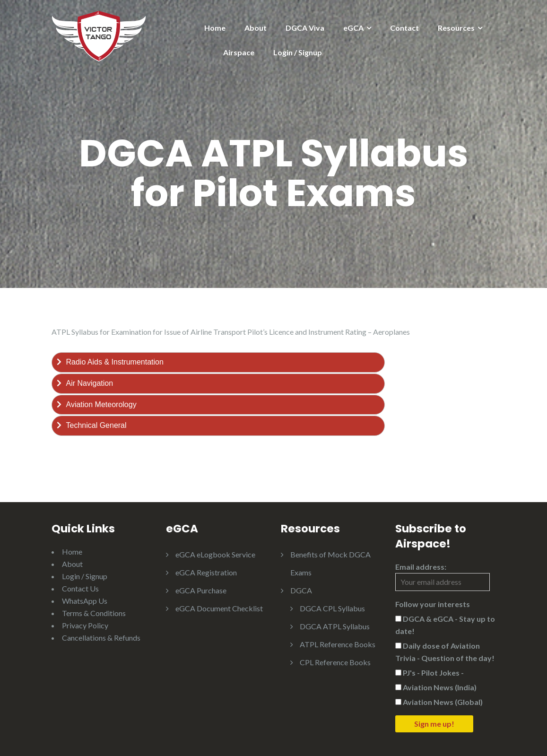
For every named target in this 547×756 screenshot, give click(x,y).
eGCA (353, 27)
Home (215, 27)
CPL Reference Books (335, 662)
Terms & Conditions (94, 612)
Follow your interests (432, 604)
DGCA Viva (305, 27)
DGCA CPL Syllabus (332, 608)
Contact (404, 27)
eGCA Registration (206, 572)
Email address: (442, 576)
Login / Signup (297, 52)
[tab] (218, 362)
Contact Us (80, 588)
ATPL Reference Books (337, 644)
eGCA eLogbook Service (215, 554)
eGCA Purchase (200, 590)
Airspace (238, 52)
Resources (456, 27)
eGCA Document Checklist (219, 608)
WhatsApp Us (84, 600)
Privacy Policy (85, 625)
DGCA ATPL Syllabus (335, 626)
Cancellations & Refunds (101, 637)
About (255, 27)
